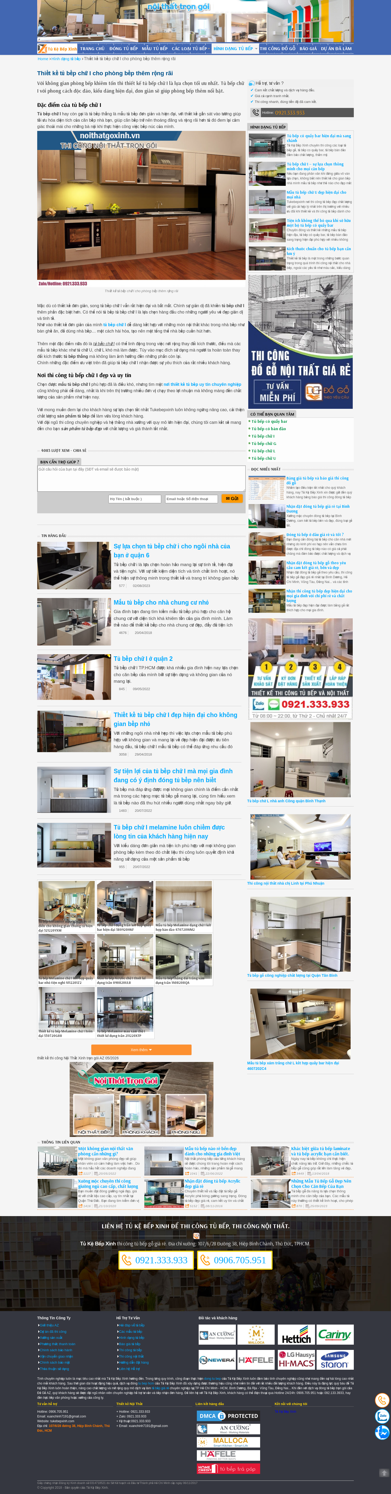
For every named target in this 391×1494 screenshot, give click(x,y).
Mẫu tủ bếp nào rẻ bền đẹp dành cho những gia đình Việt (212, 1151)
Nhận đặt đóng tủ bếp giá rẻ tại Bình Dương (318, 509)
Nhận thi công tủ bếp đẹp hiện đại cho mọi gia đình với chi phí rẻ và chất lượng (319, 596)
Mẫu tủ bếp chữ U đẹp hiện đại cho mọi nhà (316, 195)
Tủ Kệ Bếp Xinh (285, 1412)
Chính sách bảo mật (55, 1362)
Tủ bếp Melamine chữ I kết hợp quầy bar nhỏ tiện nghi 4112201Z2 (66, 980)
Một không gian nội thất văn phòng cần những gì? (105, 1151)
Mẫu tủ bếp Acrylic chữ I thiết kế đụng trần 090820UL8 (121, 980)
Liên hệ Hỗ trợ (129, 1369)
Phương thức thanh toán (57, 1344)
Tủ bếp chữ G (263, 443)
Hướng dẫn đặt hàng (134, 1362)
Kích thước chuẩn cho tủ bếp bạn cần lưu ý (319, 251)
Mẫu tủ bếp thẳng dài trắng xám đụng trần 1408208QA (180, 980)
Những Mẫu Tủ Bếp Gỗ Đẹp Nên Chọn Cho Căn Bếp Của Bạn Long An (321, 1186)
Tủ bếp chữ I (263, 436)
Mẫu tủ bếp (155, 48)
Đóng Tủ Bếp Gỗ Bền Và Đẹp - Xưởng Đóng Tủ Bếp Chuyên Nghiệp (57, 49)
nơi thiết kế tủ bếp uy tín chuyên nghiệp (202, 384)
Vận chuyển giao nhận (56, 1356)
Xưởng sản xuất (51, 1338)
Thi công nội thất (131, 1356)
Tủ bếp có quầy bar (269, 421)
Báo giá (308, 48)
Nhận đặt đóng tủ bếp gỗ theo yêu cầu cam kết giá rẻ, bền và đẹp (316, 565)
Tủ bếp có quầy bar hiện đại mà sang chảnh (319, 138)
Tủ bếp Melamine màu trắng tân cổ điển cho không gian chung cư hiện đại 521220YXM (66, 925)
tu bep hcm (146, 1383)
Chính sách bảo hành (56, 1350)
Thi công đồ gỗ (277, 48)
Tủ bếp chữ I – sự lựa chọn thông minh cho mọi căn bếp (315, 166)
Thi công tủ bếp (130, 1350)
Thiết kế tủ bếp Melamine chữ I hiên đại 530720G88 (66, 1033)
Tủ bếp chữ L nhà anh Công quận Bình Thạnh (286, 801)
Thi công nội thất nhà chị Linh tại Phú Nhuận (285, 883)
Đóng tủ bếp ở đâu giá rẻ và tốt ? (315, 534)
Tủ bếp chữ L (263, 450)
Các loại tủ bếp (189, 48)
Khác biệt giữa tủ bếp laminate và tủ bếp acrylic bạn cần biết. (320, 1151)
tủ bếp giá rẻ (160, 1388)
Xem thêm (139, 1050)
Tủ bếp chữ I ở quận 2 (143, 658)
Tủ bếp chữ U (263, 458)
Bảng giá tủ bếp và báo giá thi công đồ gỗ (318, 480)
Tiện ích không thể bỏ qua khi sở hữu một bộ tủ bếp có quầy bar (319, 223)
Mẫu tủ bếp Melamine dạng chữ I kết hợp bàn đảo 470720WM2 (183, 927)
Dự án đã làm (336, 48)
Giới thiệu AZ (49, 1325)
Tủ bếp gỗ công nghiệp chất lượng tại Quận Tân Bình (292, 975)
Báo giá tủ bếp (129, 1344)
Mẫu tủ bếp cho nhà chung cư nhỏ (161, 602)
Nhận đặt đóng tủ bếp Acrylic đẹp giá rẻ (212, 1183)
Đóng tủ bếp (123, 48)
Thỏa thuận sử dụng (54, 1369)
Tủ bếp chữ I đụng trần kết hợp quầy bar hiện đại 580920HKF (124, 927)
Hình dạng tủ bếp (233, 48)
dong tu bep (212, 1379)
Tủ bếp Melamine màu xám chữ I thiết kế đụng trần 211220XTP (121, 1033)
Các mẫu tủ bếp (130, 1332)
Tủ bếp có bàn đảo (268, 428)
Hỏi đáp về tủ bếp (132, 1325)
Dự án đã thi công (53, 1332)
